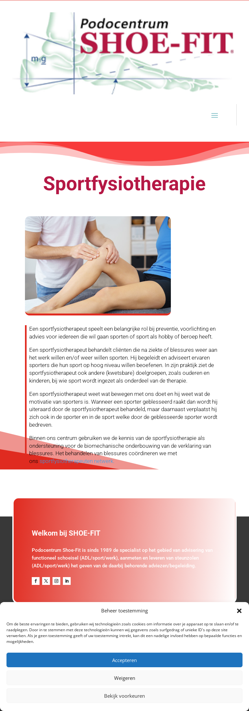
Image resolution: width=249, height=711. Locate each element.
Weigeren (124, 678)
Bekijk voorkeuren (124, 696)
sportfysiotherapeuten (66, 461)
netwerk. (103, 461)
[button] (239, 611)
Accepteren (124, 660)
